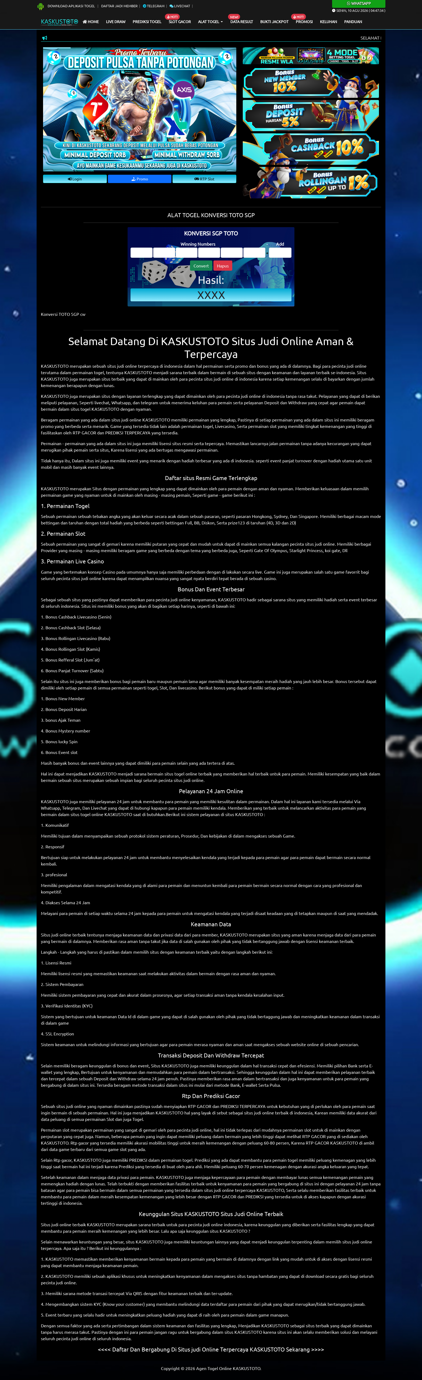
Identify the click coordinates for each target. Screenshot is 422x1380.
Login (75, 178)
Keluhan (328, 21)
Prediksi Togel (147, 21)
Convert (201, 265)
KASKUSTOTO (138, 372)
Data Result (241, 21)
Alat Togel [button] (209, 21)
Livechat (180, 5)
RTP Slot (204, 178)
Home (91, 21)
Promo (140, 178)
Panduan (353, 21)
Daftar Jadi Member (119, 5)
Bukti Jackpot (274, 21)
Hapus (223, 265)
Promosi (304, 21)
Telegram (153, 5)
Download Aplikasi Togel (66, 5)
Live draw (115, 21)
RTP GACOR (84, 432)
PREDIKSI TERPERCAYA (127, 432)
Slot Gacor (180, 21)
